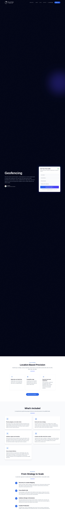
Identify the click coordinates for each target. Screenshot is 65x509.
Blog (41, 2)
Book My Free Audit (50, 187)
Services (32, 2)
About (37, 2)
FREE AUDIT (57, 2)
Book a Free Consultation (32, 394)
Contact (44, 2)
